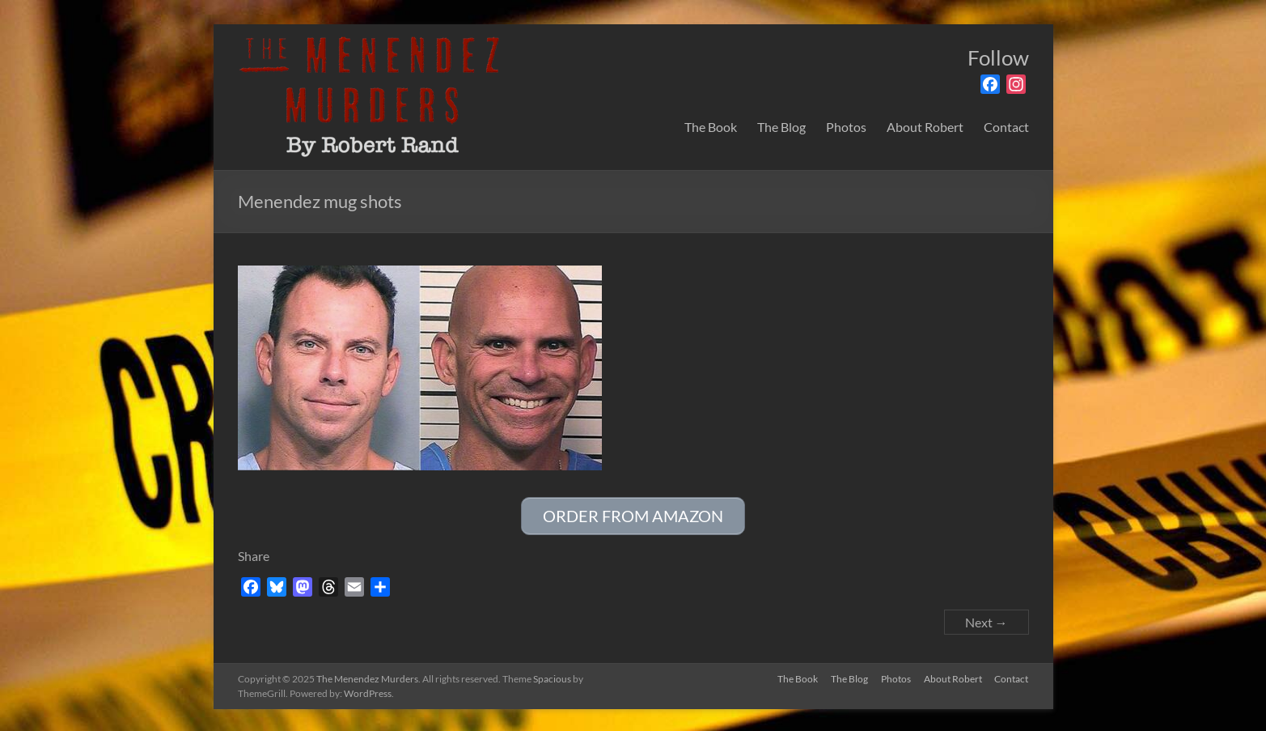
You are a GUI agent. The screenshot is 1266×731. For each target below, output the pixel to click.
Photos (846, 126)
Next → (986, 619)
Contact (1006, 126)
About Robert (925, 126)
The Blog (781, 126)
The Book (710, 126)
